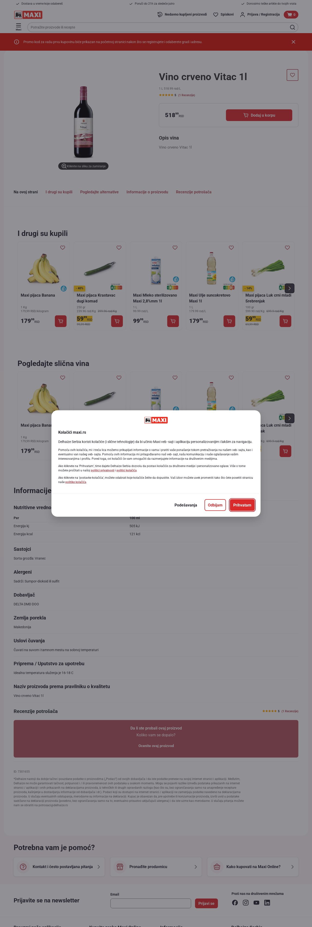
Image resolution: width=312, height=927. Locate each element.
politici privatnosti (102, 470)
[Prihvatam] (242, 505)
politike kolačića (75, 482)
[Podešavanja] (186, 505)
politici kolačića (126, 470)
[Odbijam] (215, 505)
